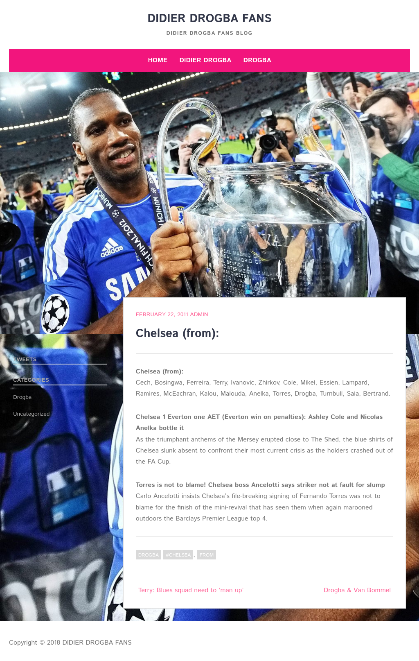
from (207, 555)
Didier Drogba (205, 60)
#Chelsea (178, 555)
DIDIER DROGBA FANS (209, 19)
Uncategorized (31, 414)
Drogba (257, 60)
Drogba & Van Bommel (357, 590)
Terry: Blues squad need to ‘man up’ (191, 590)
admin (199, 314)
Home (157, 60)
